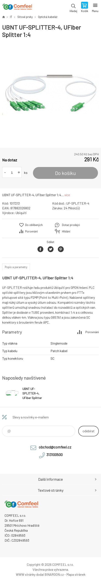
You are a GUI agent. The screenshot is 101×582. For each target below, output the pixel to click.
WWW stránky (26, 574)
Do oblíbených (34, 225)
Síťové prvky (25, 17)
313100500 (54, 454)
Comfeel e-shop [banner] (17, 7)
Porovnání (31, 231)
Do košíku (65, 173)
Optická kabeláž (47, 17)
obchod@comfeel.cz (55, 447)
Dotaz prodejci (71, 225)
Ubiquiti (21, 213)
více (67, 195)
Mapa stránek (75, 574)
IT (11, 17)
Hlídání (66, 231)
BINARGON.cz (54, 574)
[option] (50, 93)
